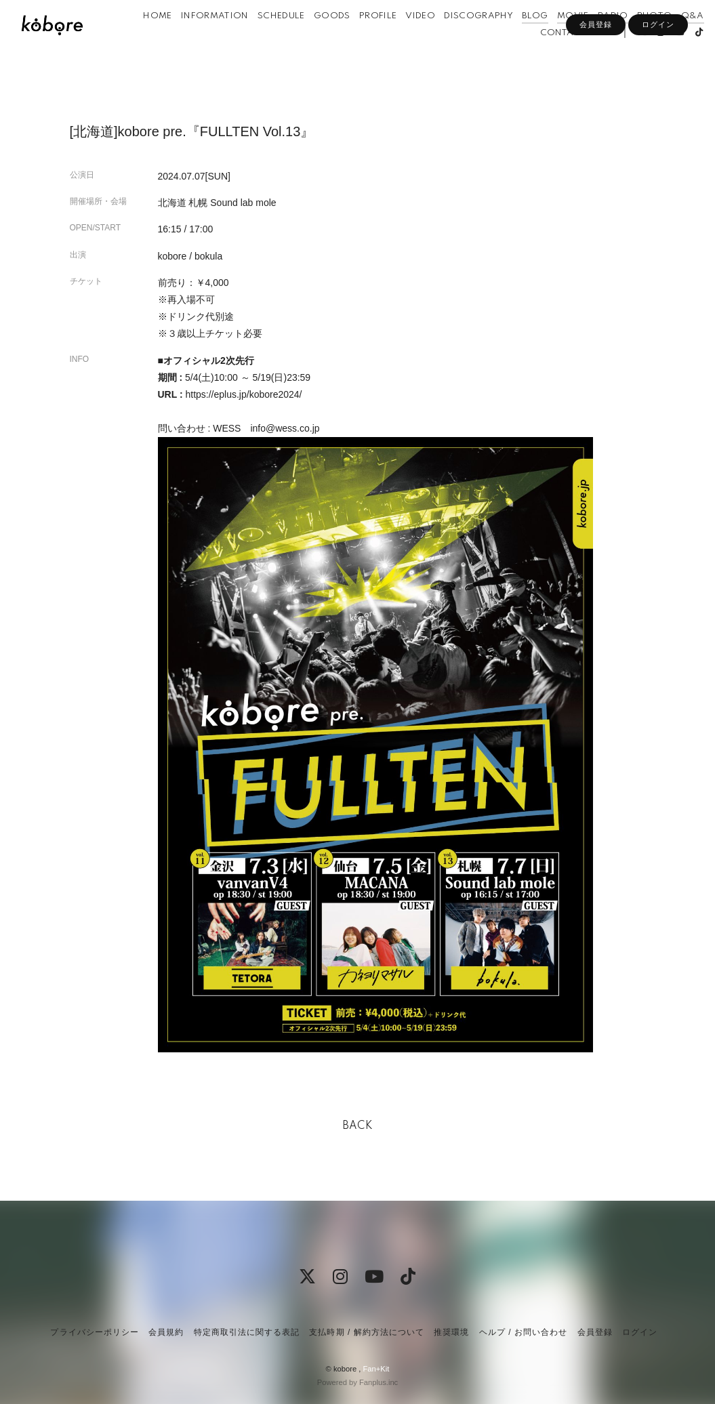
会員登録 (595, 79)
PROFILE (392, 39)
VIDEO (436, 39)
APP (588, 56)
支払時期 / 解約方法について (366, 1332)
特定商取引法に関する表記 (247, 1332)
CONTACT (546, 56)
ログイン (658, 79)
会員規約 (166, 1332)
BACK (357, 1126)
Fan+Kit (376, 1369)
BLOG (550, 39)
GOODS (347, 39)
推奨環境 (451, 1332)
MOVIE (588, 39)
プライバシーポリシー (94, 1332)
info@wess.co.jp (284, 428)
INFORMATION (230, 39)
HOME (173, 39)
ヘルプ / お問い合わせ (523, 1332)
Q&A (502, 56)
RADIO (628, 39)
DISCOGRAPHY (494, 39)
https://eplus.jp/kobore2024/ (243, 394)
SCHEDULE (296, 39)
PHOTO (669, 39)
